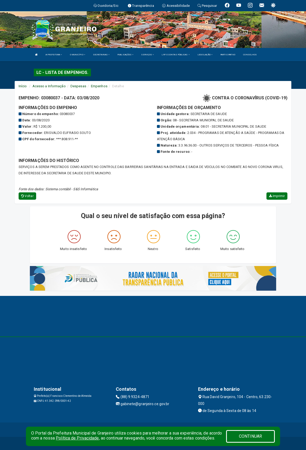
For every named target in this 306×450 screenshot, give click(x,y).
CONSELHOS (250, 54)
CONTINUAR (250, 436)
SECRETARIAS (101, 54)
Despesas (78, 86)
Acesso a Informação (49, 86)
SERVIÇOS (147, 54)
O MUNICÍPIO (77, 54)
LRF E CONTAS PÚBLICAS (175, 54)
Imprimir (277, 196)
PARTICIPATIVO (227, 54)
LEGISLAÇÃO (205, 54)
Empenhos (99, 86)
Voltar (27, 196)
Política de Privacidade (77, 438)
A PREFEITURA (54, 54)
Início (23, 86)
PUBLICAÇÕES (125, 54)
